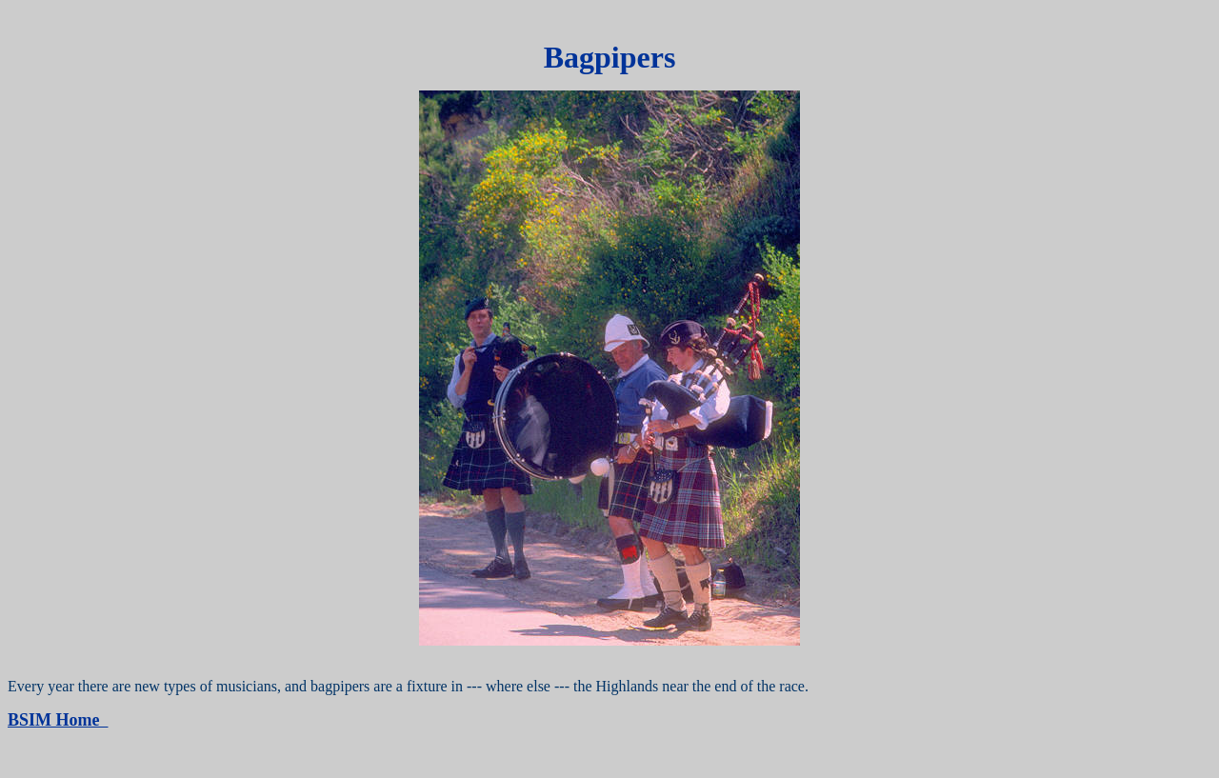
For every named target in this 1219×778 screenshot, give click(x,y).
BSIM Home (58, 719)
